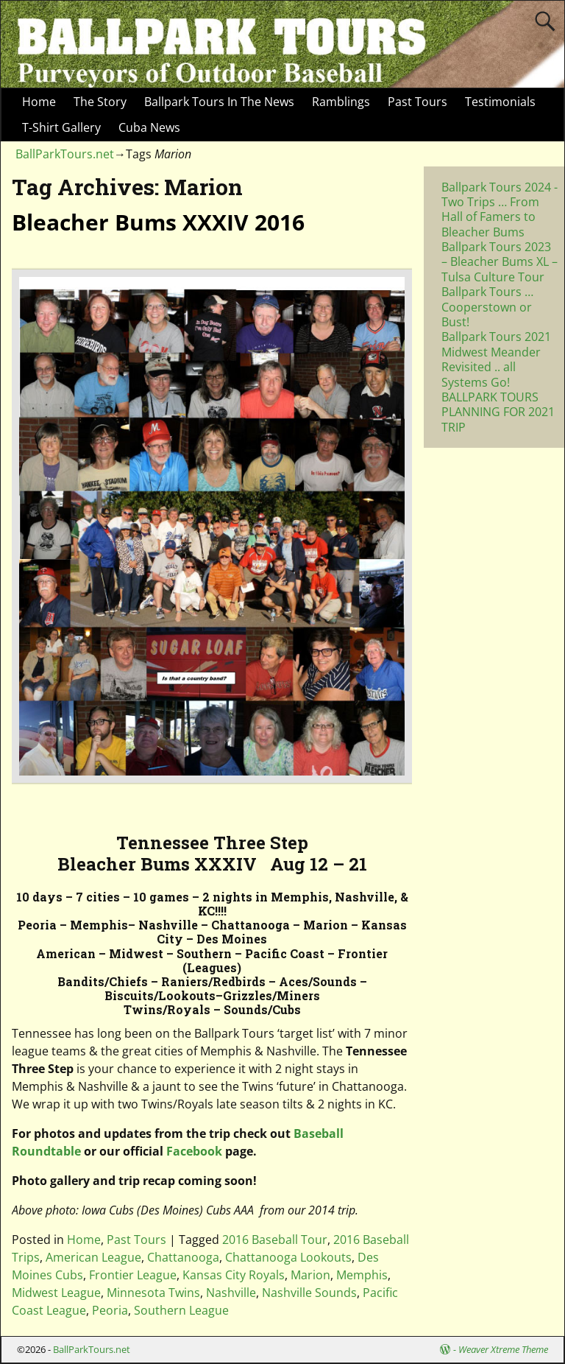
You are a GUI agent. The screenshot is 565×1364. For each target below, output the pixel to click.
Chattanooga (183, 1257)
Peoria (110, 1310)
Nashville (231, 1292)
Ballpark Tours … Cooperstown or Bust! (487, 307)
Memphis (362, 1275)
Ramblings (341, 102)
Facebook (194, 1151)
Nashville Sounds (309, 1292)
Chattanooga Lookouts (288, 1257)
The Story (100, 102)
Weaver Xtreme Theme (503, 1349)
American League (93, 1257)
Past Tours (417, 102)
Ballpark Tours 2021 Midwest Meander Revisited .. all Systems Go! (496, 359)
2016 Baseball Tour (274, 1239)
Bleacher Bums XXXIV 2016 (158, 222)
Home (39, 102)
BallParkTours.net (64, 154)
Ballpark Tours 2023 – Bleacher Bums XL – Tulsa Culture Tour (499, 262)
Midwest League (56, 1292)
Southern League (181, 1310)
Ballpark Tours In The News (219, 102)
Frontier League (133, 1275)
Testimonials (500, 102)
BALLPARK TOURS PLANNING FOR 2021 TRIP (498, 412)
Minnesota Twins (153, 1292)
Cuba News (149, 127)
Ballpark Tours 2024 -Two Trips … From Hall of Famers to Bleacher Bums (499, 209)
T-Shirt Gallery (61, 127)
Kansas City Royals (233, 1275)
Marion (310, 1275)
